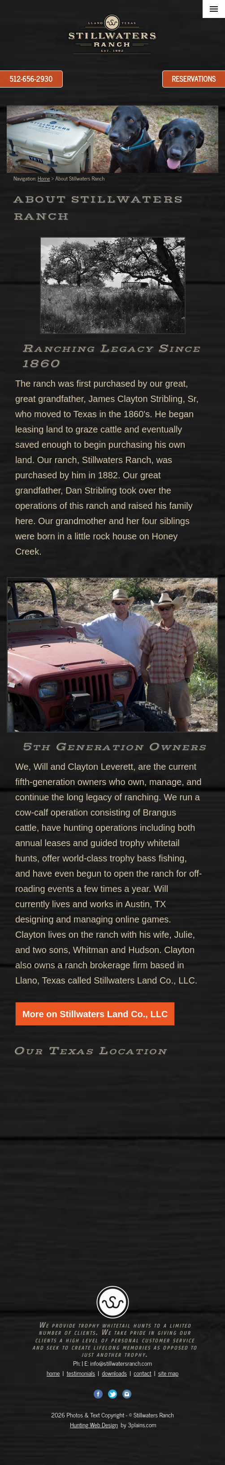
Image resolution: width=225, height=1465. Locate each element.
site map (168, 1373)
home (53, 1373)
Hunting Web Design (94, 1425)
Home (44, 178)
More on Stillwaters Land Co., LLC (95, 1014)
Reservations (194, 78)
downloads (114, 1373)
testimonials (81, 1373)
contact (142, 1373)
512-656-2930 (31, 78)
